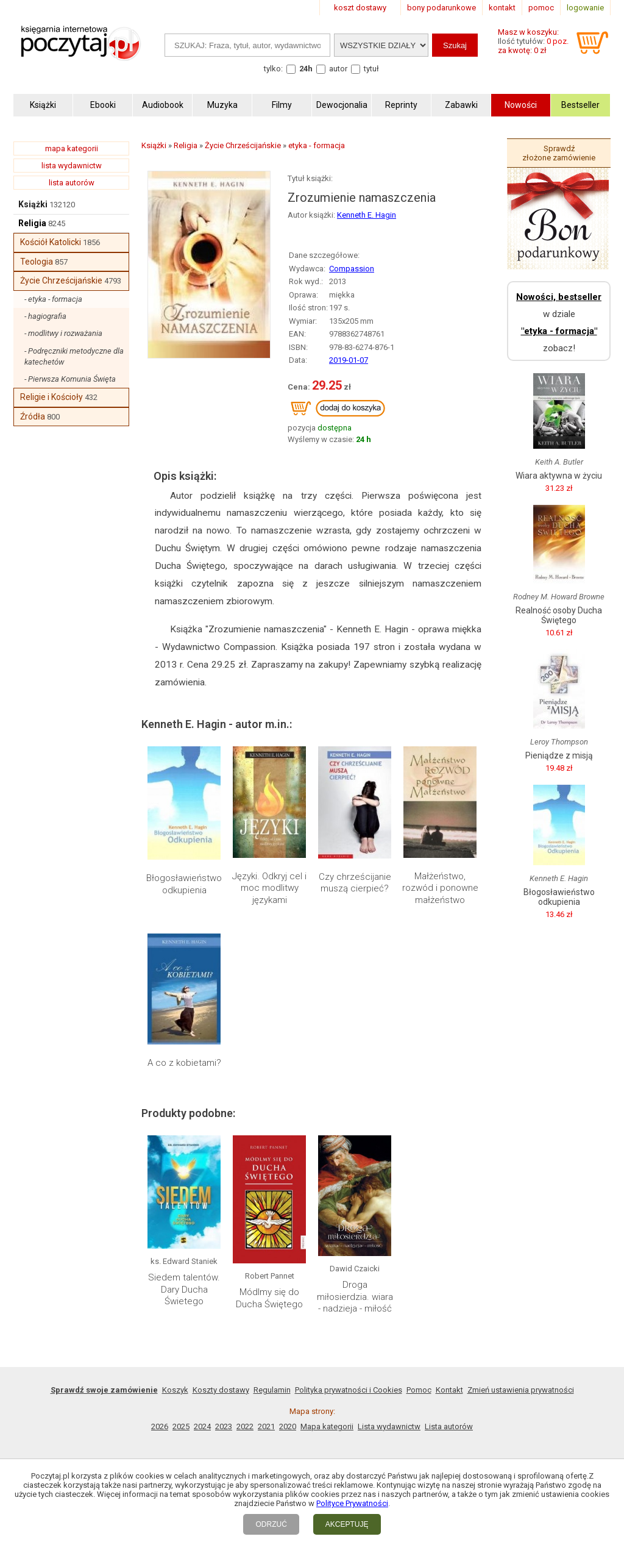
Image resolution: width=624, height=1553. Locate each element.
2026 (159, 1426)
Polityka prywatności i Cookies (348, 1389)
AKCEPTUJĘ (347, 1524)
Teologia (36, 261)
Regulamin (272, 1389)
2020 (287, 1426)
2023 (223, 1426)
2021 (266, 1426)
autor (338, 68)
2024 (202, 1426)
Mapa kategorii (326, 1426)
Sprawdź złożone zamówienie (558, 153)
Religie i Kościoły (51, 397)
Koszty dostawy (221, 1389)
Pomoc (418, 1389)
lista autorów (71, 182)
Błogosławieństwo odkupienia (184, 884)
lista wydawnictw (71, 165)
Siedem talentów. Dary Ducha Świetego (184, 1289)
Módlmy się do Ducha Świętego (269, 1298)
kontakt (502, 7)
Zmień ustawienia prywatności (520, 1389)
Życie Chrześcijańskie (61, 280)
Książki (33, 204)
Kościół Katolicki (50, 242)
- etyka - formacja (53, 299)
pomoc (541, 7)
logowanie (585, 7)
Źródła (32, 416)
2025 (181, 1426)
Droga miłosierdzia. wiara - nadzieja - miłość (355, 1296)
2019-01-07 (348, 360)
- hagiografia (45, 316)
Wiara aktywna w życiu (559, 475)
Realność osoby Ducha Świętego (559, 615)
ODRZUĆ (270, 1524)
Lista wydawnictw (389, 1426)
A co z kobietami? (184, 1062)
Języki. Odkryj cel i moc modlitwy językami (269, 888)
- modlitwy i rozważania (63, 333)
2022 (245, 1426)
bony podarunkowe (441, 7)
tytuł (371, 68)
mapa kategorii (71, 148)
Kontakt (449, 1389)
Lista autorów (449, 1426)
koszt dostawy (360, 7)
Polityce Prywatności (352, 1503)
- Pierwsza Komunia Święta (70, 379)
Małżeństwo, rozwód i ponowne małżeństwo (440, 888)
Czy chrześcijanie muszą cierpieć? (355, 882)
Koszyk (175, 1389)
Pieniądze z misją (559, 755)
